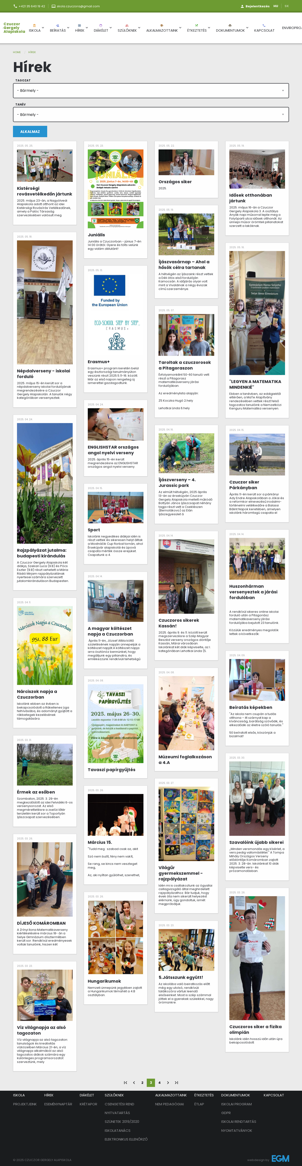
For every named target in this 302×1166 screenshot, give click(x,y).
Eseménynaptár (58, 1104)
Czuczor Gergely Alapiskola (14, 28)
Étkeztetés (197, 28)
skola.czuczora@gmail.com (78, 6)
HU (275, 6)
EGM (280, 1159)
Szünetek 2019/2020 (122, 1121)
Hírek (79, 28)
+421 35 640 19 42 (32, 6)
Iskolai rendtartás (238, 1121)
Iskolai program (236, 1104)
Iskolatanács (117, 1130)
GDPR (226, 1112)
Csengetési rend (119, 1104)
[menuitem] (12, 28)
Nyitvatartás (117, 1112)
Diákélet (101, 28)
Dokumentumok (230, 28)
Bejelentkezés (258, 6)
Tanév (20, 104)
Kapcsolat (264, 28)
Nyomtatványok (236, 1130)
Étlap (199, 1104)
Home (17, 52)
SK (287, 6)
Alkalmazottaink (162, 28)
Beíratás (58, 28)
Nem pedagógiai (169, 1104)
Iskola (35, 28)
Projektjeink (25, 1104)
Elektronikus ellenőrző (126, 1139)
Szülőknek (127, 28)
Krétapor (88, 1104)
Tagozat (23, 80)
